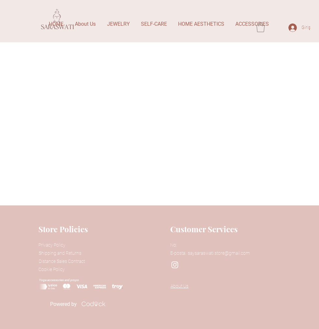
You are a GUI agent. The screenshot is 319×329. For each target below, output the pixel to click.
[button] (261, 27)
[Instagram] (174, 264)
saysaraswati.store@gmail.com (219, 253)
